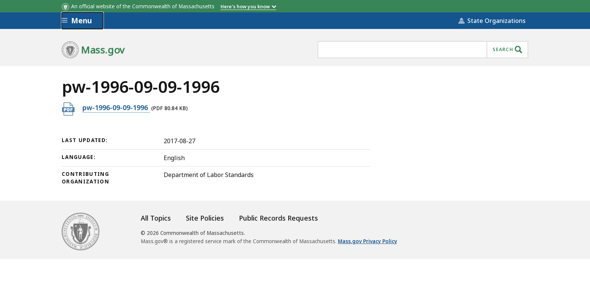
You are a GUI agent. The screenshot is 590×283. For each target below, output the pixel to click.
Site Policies (205, 217)
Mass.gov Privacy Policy (367, 241)
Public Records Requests (278, 217)
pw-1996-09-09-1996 (116, 107)
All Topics (156, 217)
